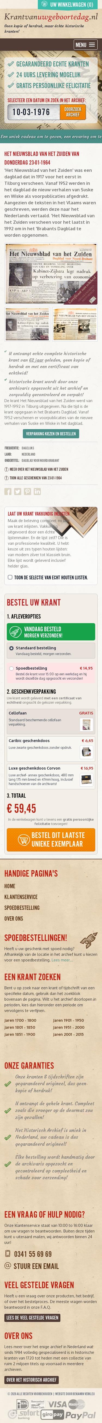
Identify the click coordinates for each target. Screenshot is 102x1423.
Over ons (13, 918)
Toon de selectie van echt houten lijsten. (51, 578)
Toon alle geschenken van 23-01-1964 (33, 478)
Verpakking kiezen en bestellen (51, 434)
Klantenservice (21, 897)
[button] (27, 324)
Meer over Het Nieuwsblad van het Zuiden (36, 469)
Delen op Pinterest (27, 491)
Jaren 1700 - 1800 (20, 1020)
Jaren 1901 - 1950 (68, 1020)
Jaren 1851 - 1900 (19, 1034)
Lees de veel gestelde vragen (32, 1318)
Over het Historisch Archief (32, 1380)
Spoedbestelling (22, 907)
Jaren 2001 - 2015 (68, 1034)
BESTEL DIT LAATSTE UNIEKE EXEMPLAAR (51, 840)
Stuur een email (36, 1266)
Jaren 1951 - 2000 (68, 1027)
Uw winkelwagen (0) (67, 4)
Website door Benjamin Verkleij (75, 1394)
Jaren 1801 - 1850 (19, 1027)
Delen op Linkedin (37, 491)
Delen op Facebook (7, 491)
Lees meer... (62, 960)
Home (9, 886)
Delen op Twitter (17, 491)
